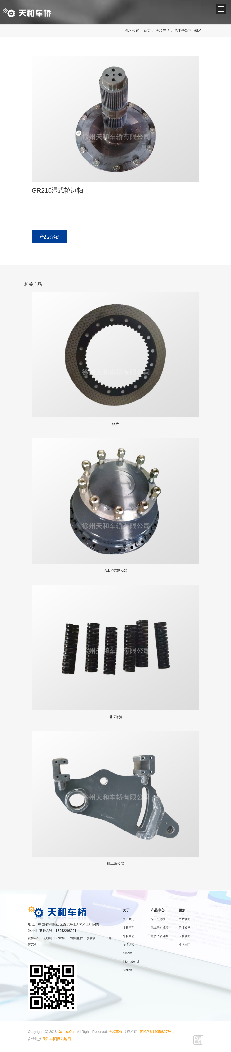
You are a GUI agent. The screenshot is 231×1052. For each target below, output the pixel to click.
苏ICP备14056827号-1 (157, 1032)
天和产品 (162, 31)
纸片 (115, 424)
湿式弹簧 (115, 717)
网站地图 (64, 1039)
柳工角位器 (115, 863)
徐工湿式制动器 (115, 570)
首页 (147, 31)
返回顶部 (198, 1040)
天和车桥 (115, 1032)
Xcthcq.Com (67, 1032)
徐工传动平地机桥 (188, 31)
